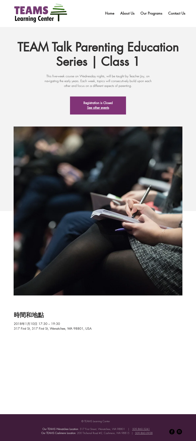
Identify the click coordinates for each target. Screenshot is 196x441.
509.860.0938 (144, 433)
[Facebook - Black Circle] (172, 431)
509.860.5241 (141, 429)
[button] (127, 13)
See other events (98, 108)
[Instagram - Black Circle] (179, 431)
